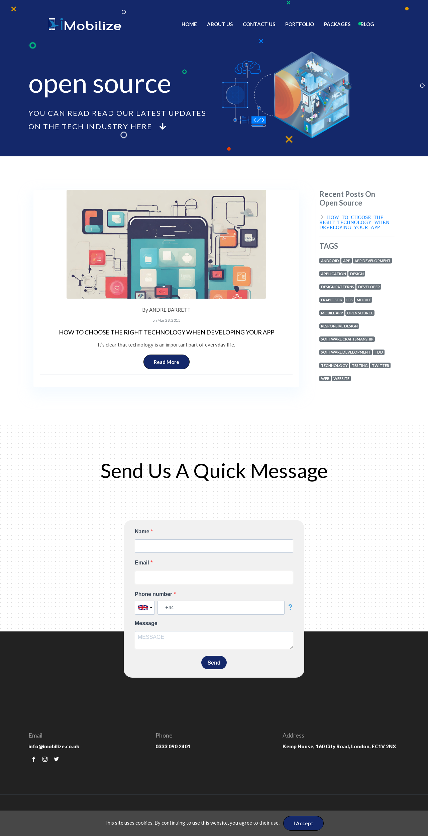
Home (189, 24)
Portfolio (299, 24)
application (333, 274)
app (346, 260)
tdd (378, 352)
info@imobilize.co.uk (53, 746)
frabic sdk (331, 300)
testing (360, 365)
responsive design (339, 326)
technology (334, 365)
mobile (364, 300)
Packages (337, 24)
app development (372, 260)
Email (142, 562)
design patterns (337, 287)
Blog (367, 24)
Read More (166, 362)
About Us (220, 24)
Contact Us (259, 24)
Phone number (154, 594)
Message (146, 623)
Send (213, 663)
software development (345, 352)
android (330, 260)
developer (369, 287)
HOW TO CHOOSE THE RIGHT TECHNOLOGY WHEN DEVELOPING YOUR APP (166, 332)
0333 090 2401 (173, 746)
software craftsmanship (347, 339)
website (341, 378)
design (357, 274)
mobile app (332, 313)
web (325, 378)
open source (360, 313)
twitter (380, 365)
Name (143, 531)
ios (349, 300)
